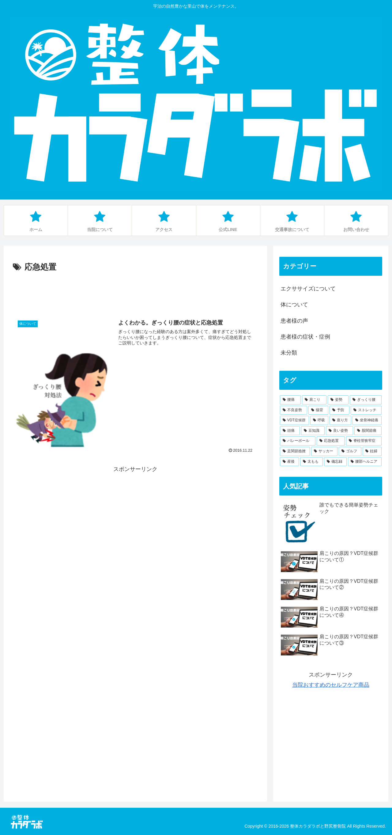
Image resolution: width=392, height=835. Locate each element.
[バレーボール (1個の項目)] (297, 441)
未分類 (289, 353)
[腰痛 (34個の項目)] (290, 399)
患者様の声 (294, 321)
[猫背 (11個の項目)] (318, 410)
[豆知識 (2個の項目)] (313, 430)
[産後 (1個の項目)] (289, 461)
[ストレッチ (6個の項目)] (366, 410)
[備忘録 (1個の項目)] (335, 461)
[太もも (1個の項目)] (311, 461)
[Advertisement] (135, 291)
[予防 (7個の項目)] (339, 410)
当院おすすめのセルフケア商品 (330, 685)
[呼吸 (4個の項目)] (319, 420)
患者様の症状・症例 (305, 337)
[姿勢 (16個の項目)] (338, 399)
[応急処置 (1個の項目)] (331, 441)
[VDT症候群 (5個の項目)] (294, 420)
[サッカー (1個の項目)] (324, 451)
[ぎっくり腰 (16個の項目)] (366, 399)
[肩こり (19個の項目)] (314, 399)
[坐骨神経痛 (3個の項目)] (367, 420)
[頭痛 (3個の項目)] (290, 430)
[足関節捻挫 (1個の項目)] (295, 451)
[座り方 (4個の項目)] (340, 420)
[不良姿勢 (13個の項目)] (293, 410)
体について (294, 305)
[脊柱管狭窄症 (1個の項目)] (364, 441)
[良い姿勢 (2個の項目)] (339, 430)
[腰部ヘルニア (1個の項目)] (365, 461)
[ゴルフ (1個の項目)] (350, 451)
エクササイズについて (308, 289)
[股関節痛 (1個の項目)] (368, 430)
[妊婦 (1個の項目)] (372, 451)
